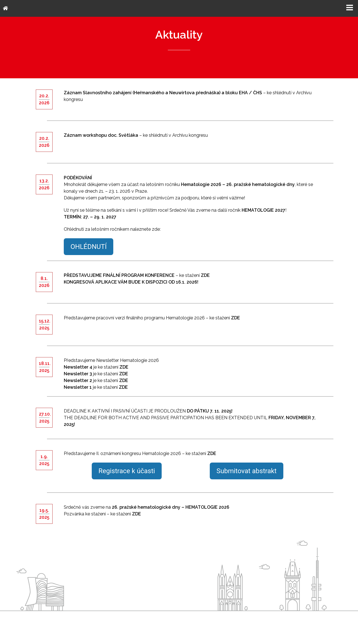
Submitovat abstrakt (246, 471)
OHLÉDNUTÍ (88, 247)
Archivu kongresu (190, 135)
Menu (349, 7)
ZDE (235, 317)
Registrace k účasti (126, 471)
